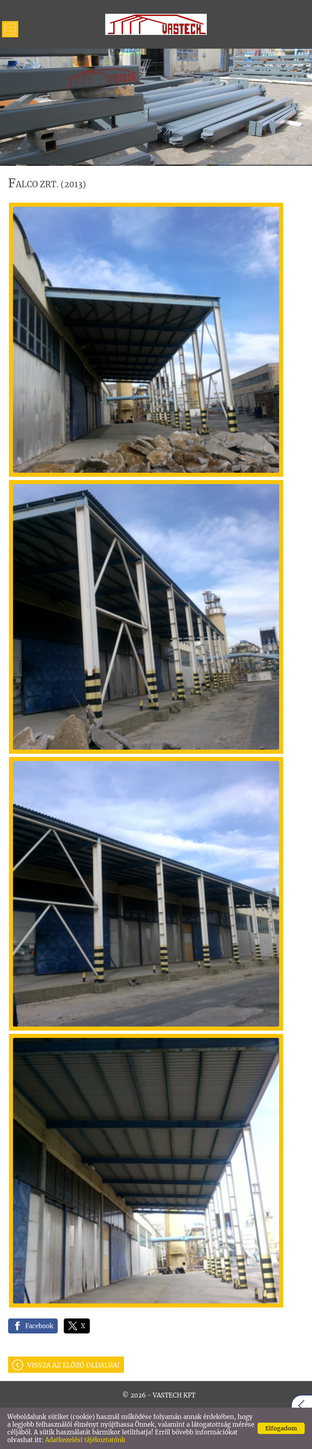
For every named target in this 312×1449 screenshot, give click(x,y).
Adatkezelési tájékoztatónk (85, 1440)
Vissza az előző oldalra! (73, 1365)
